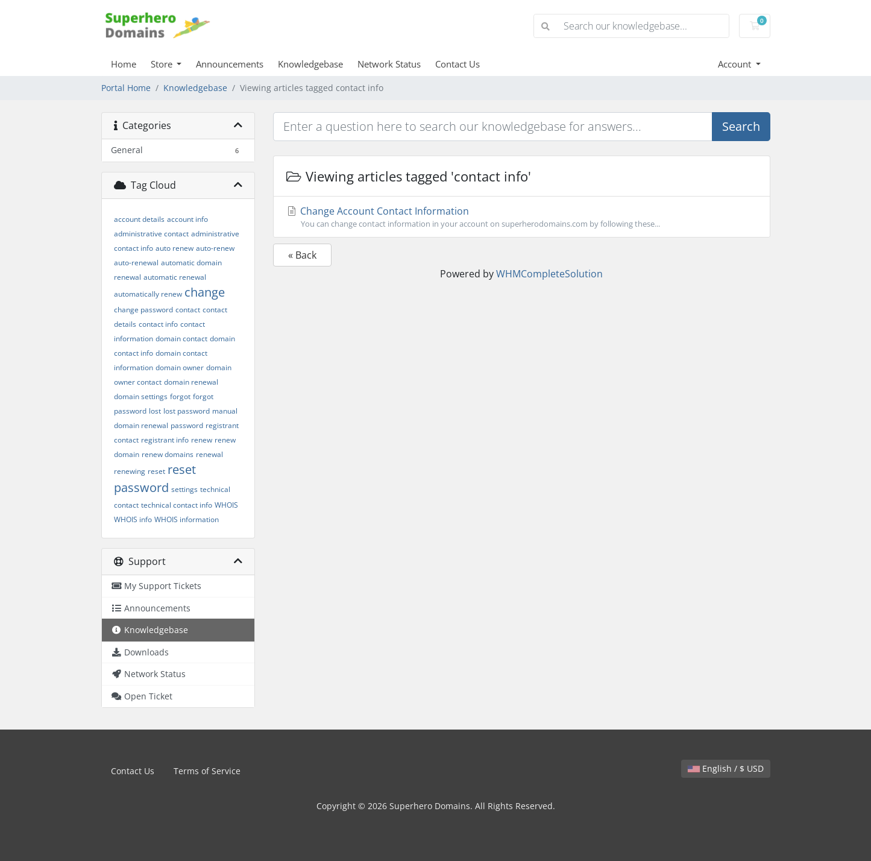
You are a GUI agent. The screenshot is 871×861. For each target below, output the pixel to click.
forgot (180, 396)
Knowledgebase (310, 64)
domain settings (141, 396)
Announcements (229, 64)
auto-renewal (136, 262)
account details (139, 219)
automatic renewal (174, 277)
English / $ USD (726, 768)
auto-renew (215, 248)
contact (187, 309)
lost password (186, 411)
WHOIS (226, 505)
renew (201, 440)
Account (735, 64)
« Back (302, 255)
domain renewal (191, 382)
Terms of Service (207, 771)
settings (184, 489)
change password (143, 309)
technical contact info (176, 505)
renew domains (167, 454)
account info (187, 219)
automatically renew (148, 294)
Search (741, 126)
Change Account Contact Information (522, 217)
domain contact (181, 338)
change (204, 292)
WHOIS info (133, 519)
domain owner (180, 367)
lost (155, 411)
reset (156, 471)
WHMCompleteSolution (549, 273)
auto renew (174, 248)
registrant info (165, 440)
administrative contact (151, 234)
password (187, 425)
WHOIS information (186, 519)
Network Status (389, 64)
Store (163, 64)
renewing (129, 471)
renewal (209, 454)
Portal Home (126, 87)
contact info (158, 324)
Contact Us (457, 64)
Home (123, 64)
